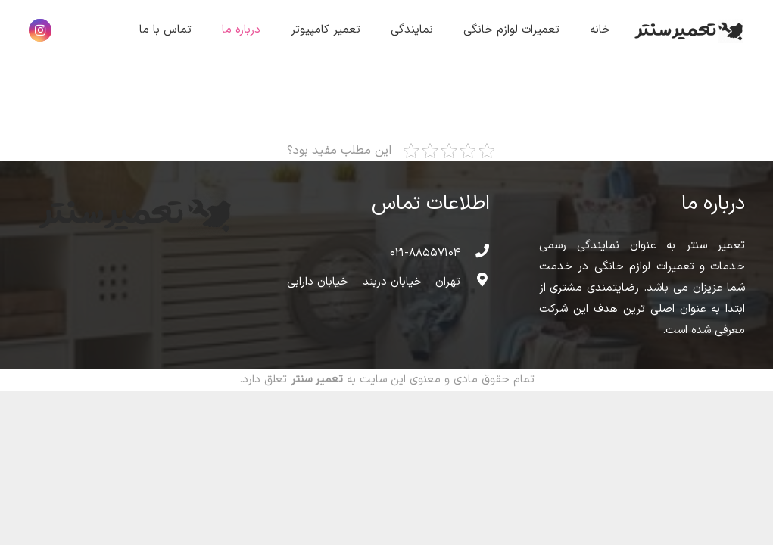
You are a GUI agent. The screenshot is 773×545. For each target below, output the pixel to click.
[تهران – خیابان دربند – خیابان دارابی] (474, 282)
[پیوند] (687, 30)
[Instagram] (40, 30)
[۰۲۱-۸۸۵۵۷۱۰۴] (474, 253)
